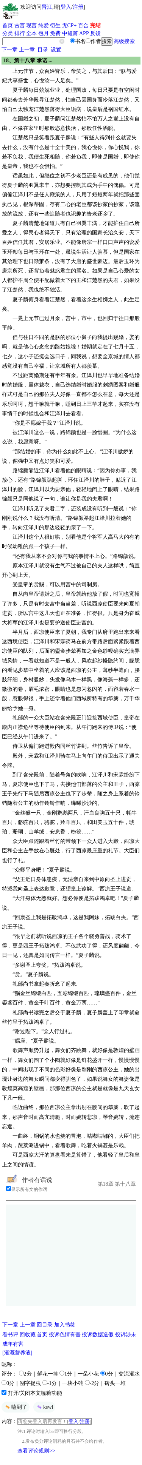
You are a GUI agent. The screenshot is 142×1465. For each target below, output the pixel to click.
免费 (55, 33)
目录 (42, 49)
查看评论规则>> (36, 1451)
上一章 (27, 49)
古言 (19, 25)
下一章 (9, 49)
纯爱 (43, 25)
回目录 (45, 1325)
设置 (56, 49)
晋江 (47, 7)
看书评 (10, 1334)
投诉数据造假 (98, 1334)
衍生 (55, 25)
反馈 (95, 33)
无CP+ (69, 25)
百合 (83, 25)
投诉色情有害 (65, 1334)
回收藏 (28, 1334)
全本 (31, 33)
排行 (19, 33)
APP (84, 33)
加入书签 (64, 1325)
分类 (7, 33)
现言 (31, 25)
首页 (7, 25)
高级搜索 (124, 41)
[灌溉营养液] (17, 1353)
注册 (78, 7)
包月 (43, 33)
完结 (95, 25)
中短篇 (70, 33)
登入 (66, 7)
